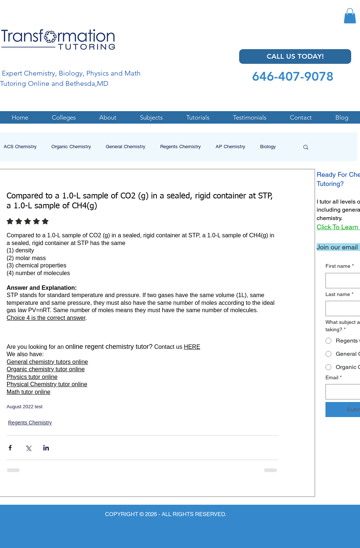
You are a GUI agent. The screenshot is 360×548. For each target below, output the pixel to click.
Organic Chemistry (71, 146)
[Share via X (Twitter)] (28, 447)
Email (333, 377)
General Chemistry (125, 146)
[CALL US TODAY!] (295, 56)
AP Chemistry (230, 146)
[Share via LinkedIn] (46, 447)
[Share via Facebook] (10, 447)
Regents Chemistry (180, 146)
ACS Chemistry (20, 146)
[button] (349, 15)
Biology (268, 146)
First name (339, 266)
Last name (339, 294)
